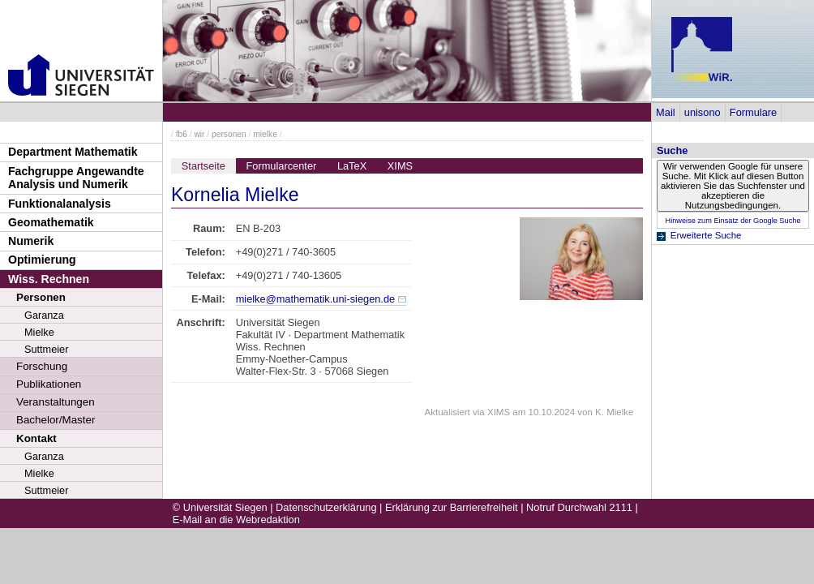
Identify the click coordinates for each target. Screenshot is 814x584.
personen (229, 134)
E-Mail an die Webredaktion (236, 519)
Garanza (44, 315)
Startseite (203, 166)
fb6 (181, 134)
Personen (41, 297)
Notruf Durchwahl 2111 (579, 507)
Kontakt (36, 438)
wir (199, 134)
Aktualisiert (447, 412)
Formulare (753, 112)
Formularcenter (281, 166)
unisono (702, 112)
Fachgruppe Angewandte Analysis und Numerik (76, 178)
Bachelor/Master (55, 420)
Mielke (39, 332)
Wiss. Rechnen (48, 279)
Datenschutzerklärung (326, 507)
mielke (265, 134)
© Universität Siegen (220, 507)
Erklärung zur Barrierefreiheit (451, 507)
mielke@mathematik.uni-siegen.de (316, 299)
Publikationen (48, 384)
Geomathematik (51, 222)
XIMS (400, 166)
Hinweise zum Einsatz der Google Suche (732, 221)
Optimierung (42, 259)
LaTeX (351, 166)
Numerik (31, 240)
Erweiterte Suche (706, 235)
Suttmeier (46, 349)
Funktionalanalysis (59, 203)
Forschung (41, 366)
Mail (665, 112)
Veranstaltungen (55, 402)
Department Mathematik (73, 151)
